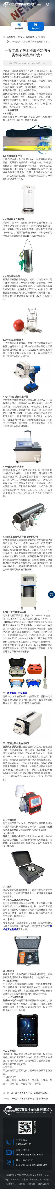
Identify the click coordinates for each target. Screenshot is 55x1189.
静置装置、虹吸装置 (17, 693)
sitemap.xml (43, 1184)
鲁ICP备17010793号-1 (40, 1179)
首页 (20, 37)
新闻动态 (30, 37)
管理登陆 (31, 1184)
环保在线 (21, 1184)
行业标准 (19, 26)
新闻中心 (36, 26)
